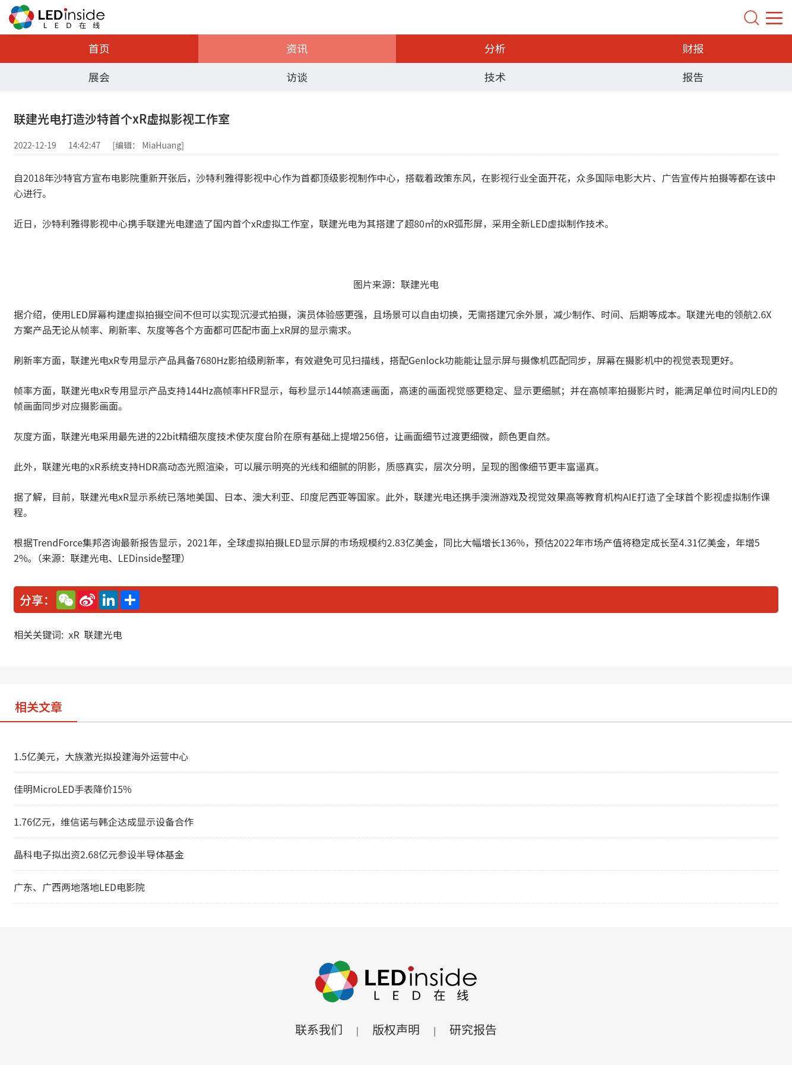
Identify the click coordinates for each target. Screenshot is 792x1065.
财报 (693, 48)
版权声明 (396, 1029)
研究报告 (473, 1029)
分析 (495, 48)
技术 (495, 76)
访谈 (297, 76)
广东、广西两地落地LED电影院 (79, 887)
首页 (99, 48)
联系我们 (319, 1029)
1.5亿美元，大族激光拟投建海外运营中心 (101, 756)
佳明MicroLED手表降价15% (73, 789)
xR (73, 634)
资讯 (297, 48)
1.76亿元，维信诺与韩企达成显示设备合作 (104, 821)
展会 (99, 76)
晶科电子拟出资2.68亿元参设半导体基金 (99, 854)
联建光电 (103, 634)
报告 (693, 76)
